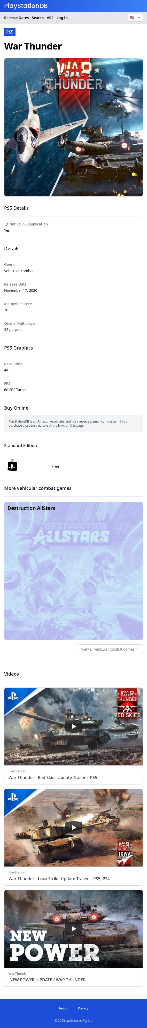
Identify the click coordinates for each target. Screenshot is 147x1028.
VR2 (50, 17)
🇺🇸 (136, 17)
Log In (62, 17)
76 (6, 309)
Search (38, 17)
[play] (73, 726)
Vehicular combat (19, 270)
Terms (63, 1008)
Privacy (83, 1008)
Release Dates (16, 17)
